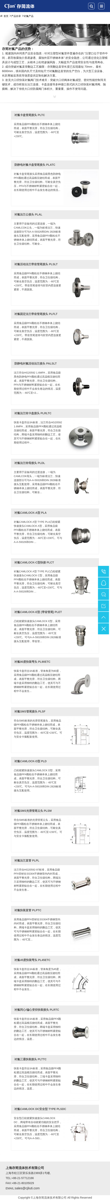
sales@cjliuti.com (27, 1188)
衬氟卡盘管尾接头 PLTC (29, 115)
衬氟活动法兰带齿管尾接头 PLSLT (36, 264)
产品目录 (16, 16)
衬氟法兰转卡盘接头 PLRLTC (32, 413)
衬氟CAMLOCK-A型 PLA (30, 512)
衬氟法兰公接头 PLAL (28, 214)
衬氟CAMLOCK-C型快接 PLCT (34, 562)
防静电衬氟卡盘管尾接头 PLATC (34, 164)
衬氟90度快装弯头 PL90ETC (32, 661)
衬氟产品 (28, 16)
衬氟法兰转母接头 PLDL (29, 463)
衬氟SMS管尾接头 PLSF (29, 711)
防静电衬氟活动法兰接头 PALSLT (35, 363)
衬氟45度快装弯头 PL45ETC (32, 960)
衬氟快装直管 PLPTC (27, 910)
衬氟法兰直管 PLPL (26, 860)
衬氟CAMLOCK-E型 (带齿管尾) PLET (38, 612)
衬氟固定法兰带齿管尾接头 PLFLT (35, 314)
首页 (6, 16)
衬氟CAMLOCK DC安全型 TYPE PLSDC (40, 1109)
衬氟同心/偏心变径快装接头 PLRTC (36, 1009)
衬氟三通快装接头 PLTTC (30, 1059)
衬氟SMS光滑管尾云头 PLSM (32, 810)
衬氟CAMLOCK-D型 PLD (30, 761)
